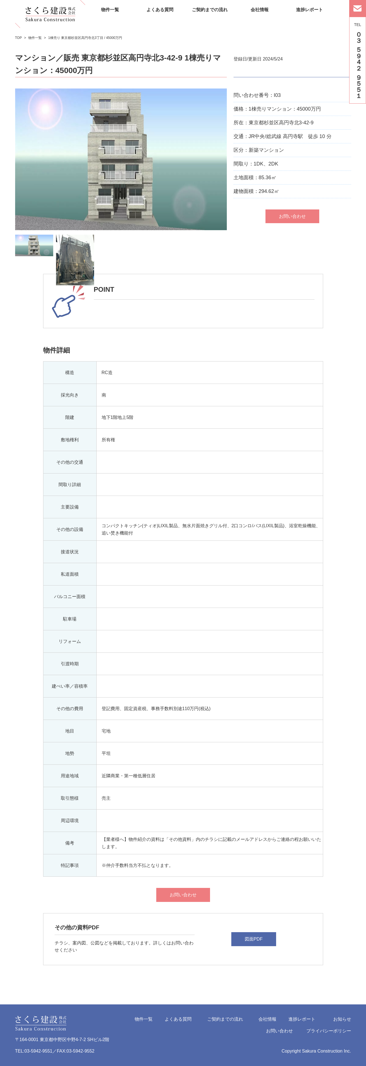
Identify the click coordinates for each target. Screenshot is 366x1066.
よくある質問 (178, 1019)
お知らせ (342, 1019)
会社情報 (267, 1019)
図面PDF (254, 939)
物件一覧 (144, 1019)
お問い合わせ (183, 894)
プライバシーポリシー (328, 1030)
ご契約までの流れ (225, 1019)
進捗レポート (301, 1019)
